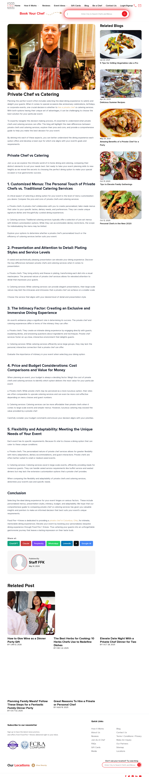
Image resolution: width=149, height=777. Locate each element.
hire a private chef (66, 107)
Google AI (86, 543)
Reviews (95, 736)
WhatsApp (53, 543)
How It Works (97, 728)
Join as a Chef (98, 740)
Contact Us (121, 732)
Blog (118, 728)
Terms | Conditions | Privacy (129, 736)
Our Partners (122, 743)
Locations (120, 751)
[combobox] (67, 14)
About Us (95, 732)
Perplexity (39, 543)
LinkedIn (67, 543)
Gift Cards (95, 747)
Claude (26, 543)
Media (94, 751)
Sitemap (120, 747)
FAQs (93, 743)
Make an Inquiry (123, 740)
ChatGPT (13, 543)
